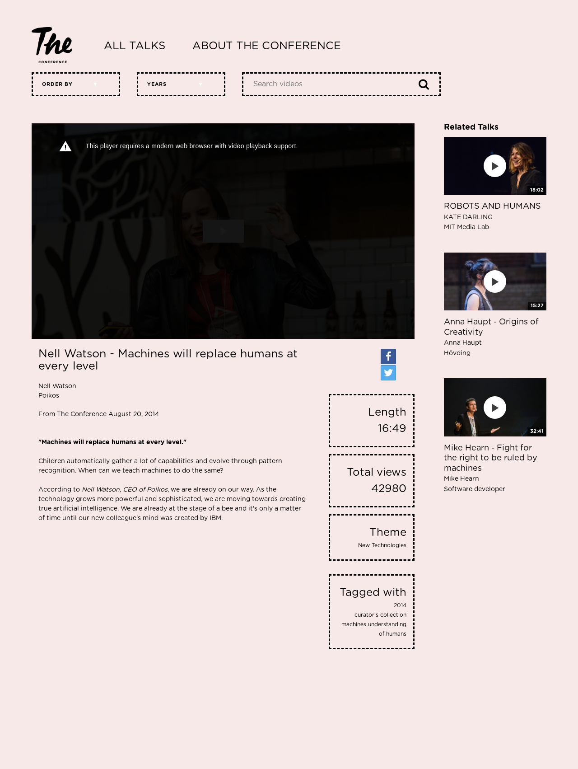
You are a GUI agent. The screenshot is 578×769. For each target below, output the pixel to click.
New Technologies (382, 545)
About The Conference (266, 46)
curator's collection (380, 615)
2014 (400, 605)
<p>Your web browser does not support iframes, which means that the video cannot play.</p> (223, 231)
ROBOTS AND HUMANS (492, 216)
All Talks (134, 46)
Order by (57, 84)
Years (157, 84)
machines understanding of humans (373, 629)
